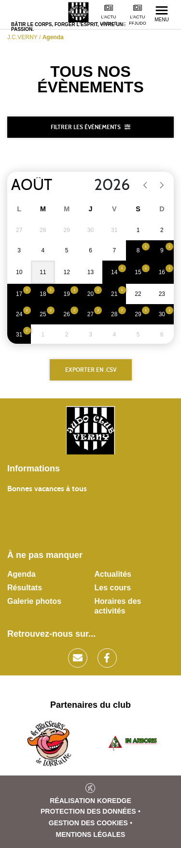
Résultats (24, 588)
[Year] (106, 185)
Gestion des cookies (88, 823)
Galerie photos (34, 601)
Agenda (21, 574)
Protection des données (88, 811)
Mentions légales (90, 834)
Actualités (113, 574)
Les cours (113, 588)
